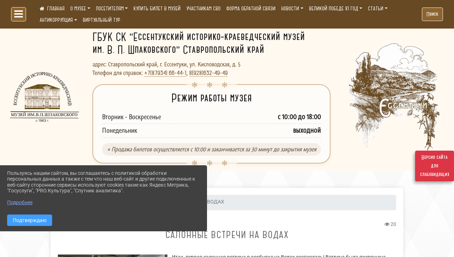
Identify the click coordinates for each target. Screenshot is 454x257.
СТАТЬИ (375, 8)
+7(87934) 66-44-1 (165, 72)
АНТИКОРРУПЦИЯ (56, 20)
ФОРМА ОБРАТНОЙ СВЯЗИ (251, 8)
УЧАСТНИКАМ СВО (203, 8)
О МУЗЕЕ (78, 8)
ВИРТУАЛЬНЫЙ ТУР (101, 20)
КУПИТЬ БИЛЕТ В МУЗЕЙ (157, 8)
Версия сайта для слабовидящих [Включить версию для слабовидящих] (434, 166)
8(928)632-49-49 (208, 72)
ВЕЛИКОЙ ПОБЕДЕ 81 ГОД (333, 8)
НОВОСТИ (290, 8)
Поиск (432, 14)
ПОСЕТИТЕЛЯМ (110, 8)
